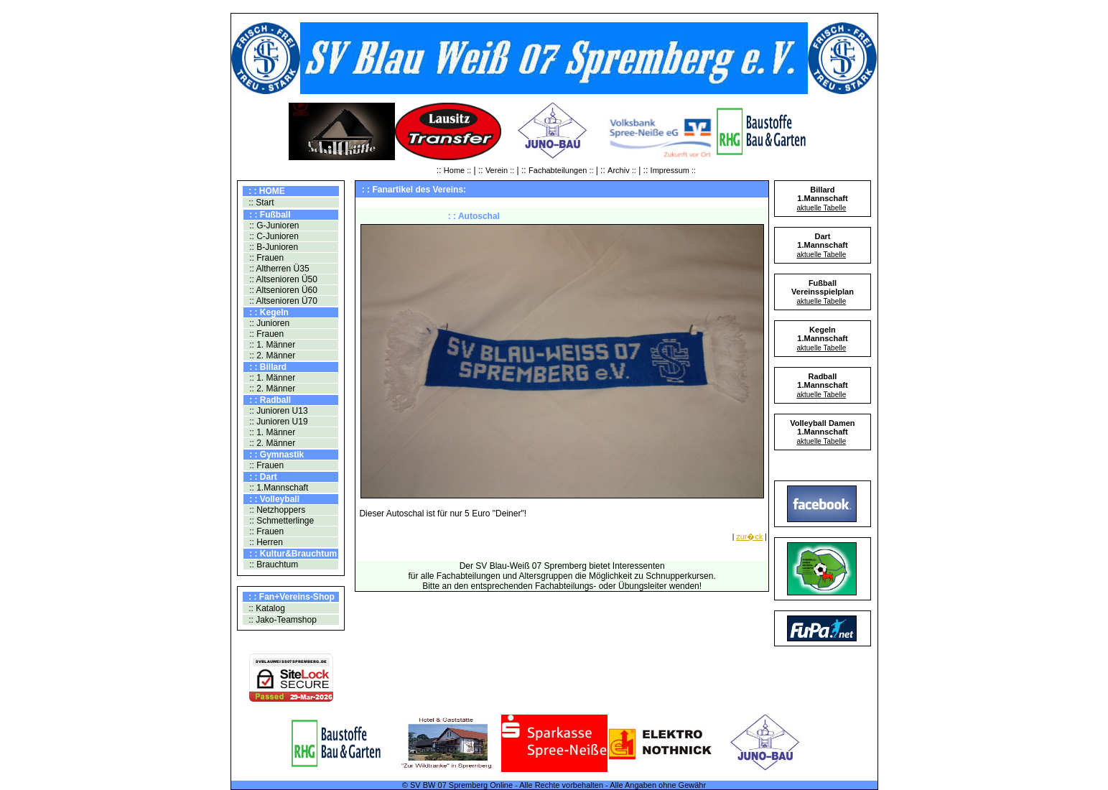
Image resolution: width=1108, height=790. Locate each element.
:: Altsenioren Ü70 (282, 301)
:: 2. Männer (271, 355)
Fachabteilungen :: (562, 170)
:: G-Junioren (273, 225)
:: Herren (265, 542)
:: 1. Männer (271, 345)
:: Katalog (265, 608)
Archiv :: (621, 170)
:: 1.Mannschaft (277, 488)
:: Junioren (268, 323)
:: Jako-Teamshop (281, 620)
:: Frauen (265, 258)
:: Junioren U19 (277, 422)
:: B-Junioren (272, 247)
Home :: (459, 170)
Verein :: (499, 170)
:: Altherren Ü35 (278, 269)
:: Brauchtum (272, 564)
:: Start (260, 203)
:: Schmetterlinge (280, 521)
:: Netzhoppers (276, 510)
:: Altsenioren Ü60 (282, 290)
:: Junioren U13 (277, 411)
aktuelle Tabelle (821, 208)
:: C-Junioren (273, 236)
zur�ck (749, 536)
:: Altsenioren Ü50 (282, 279)
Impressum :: (674, 170)
